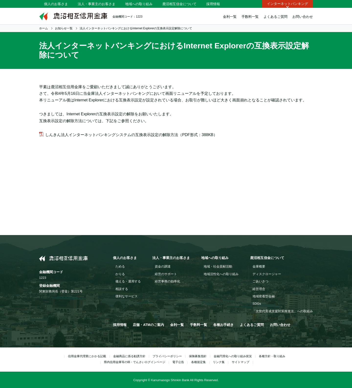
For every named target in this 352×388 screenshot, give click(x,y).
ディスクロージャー (267, 274)
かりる (120, 274)
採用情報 (213, 4)
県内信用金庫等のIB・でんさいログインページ (134, 362)
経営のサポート (166, 274)
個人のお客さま (56, 4)
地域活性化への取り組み (221, 274)
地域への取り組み (139, 4)
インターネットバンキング (287, 4)
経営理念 (259, 289)
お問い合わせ (302, 17)
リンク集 (219, 362)
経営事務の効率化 (167, 281)
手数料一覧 (250, 17)
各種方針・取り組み (272, 356)
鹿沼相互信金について (179, 4)
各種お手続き (223, 325)
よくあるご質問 (275, 17)
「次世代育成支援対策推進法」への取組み (283, 311)
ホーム (43, 28)
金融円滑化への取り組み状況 (233, 356)
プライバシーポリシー (167, 356)
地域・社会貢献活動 (218, 266)
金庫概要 (259, 266)
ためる (120, 266)
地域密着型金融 (264, 296)
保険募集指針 (198, 356)
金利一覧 (230, 17)
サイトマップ (240, 362)
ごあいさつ (260, 281)
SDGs (257, 303)
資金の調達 (163, 266)
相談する (121, 289)
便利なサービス (126, 296)
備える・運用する (128, 281)
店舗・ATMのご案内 (148, 325)
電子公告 (178, 362)
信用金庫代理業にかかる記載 (87, 356)
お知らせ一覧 (64, 28)
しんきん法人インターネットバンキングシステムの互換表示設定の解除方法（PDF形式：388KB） (131, 135)
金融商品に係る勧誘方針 (129, 356)
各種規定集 (198, 362)
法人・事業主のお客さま (96, 4)
